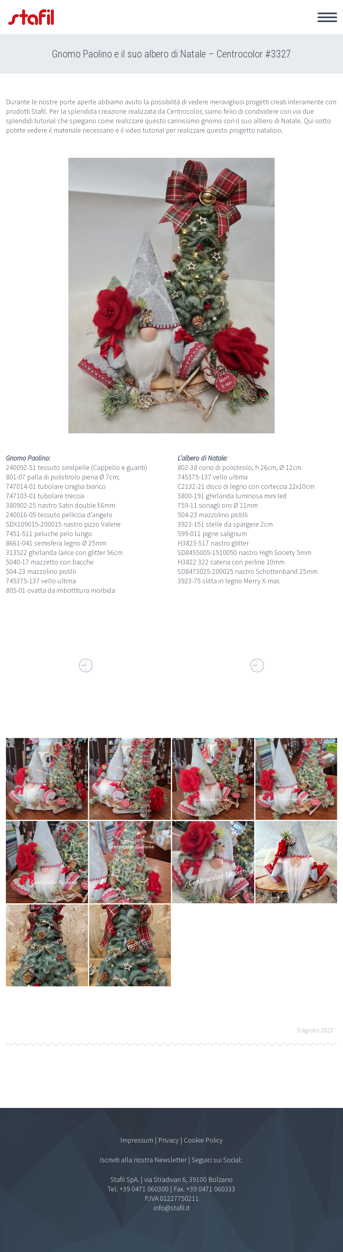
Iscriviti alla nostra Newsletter (143, 1159)
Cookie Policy (203, 1140)
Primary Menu (327, 17)
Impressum (136, 1140)
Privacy (168, 1140)
